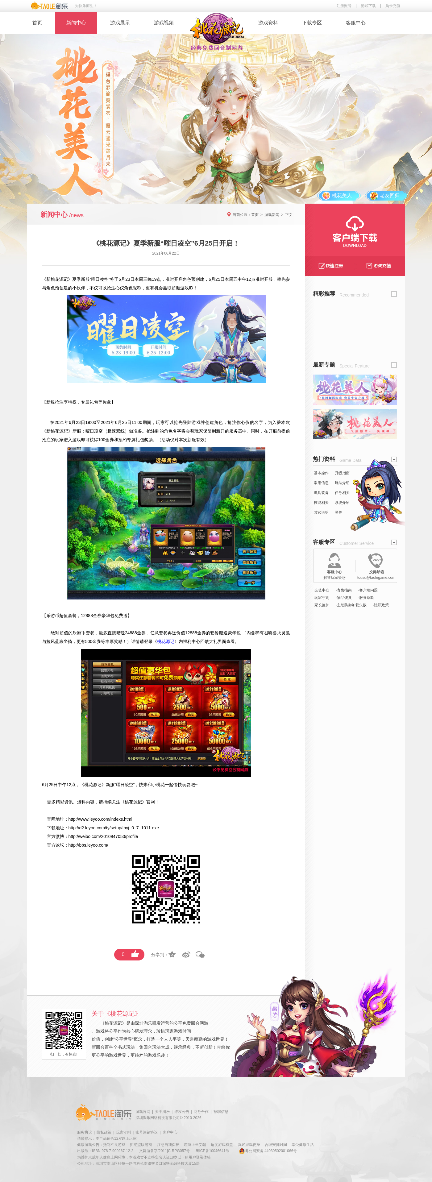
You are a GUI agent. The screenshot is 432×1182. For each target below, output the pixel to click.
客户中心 (170, 1132)
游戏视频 (164, 22)
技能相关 (321, 502)
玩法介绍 (342, 483)
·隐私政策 (381, 605)
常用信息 (321, 483)
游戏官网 (142, 1111)
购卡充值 (392, 6)
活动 (165, 439)
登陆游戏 (192, 422)
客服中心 (356, 22)
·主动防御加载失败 (351, 605)
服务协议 (84, 1132)
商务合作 (201, 1111)
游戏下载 (368, 6)
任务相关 (342, 493)
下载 (51, 827)
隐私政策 (104, 1132)
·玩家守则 (321, 597)
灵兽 (338, 512)
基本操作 (321, 473)
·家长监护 (321, 605)
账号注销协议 (146, 1132)
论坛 (60, 845)
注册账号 (344, 6)
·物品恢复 (343, 597)
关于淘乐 (162, 1111)
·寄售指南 (343, 590)
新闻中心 (76, 22)
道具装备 (321, 493)
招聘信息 (221, 1111)
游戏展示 (120, 22)
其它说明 (321, 512)
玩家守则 (123, 1132)
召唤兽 (270, 632)
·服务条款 (366, 597)
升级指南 (342, 473)
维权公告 (181, 1111)
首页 (37, 22)
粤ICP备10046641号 (212, 1151)
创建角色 (214, 422)
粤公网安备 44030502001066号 (268, 1151)
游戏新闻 (271, 215)
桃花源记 (59, 279)
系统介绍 (342, 502)
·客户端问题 (368, 590)
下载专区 (312, 22)
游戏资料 (268, 22)
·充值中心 (321, 590)
